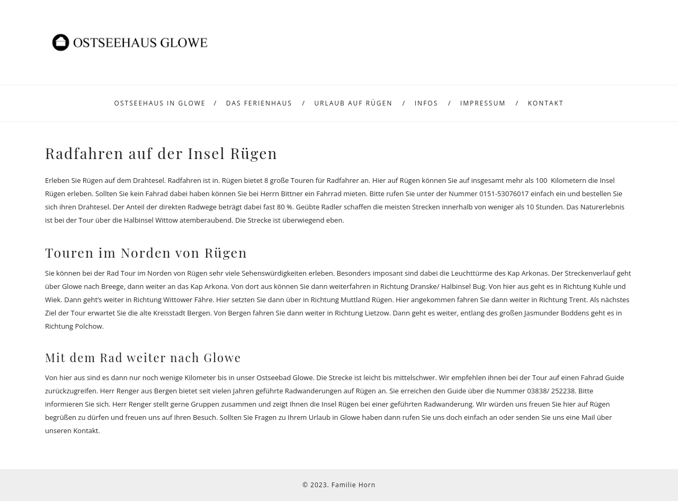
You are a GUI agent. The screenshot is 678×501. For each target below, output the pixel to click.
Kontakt (546, 103)
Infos (427, 103)
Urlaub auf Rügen (353, 103)
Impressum (483, 103)
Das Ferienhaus (259, 103)
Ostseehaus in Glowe (160, 103)
